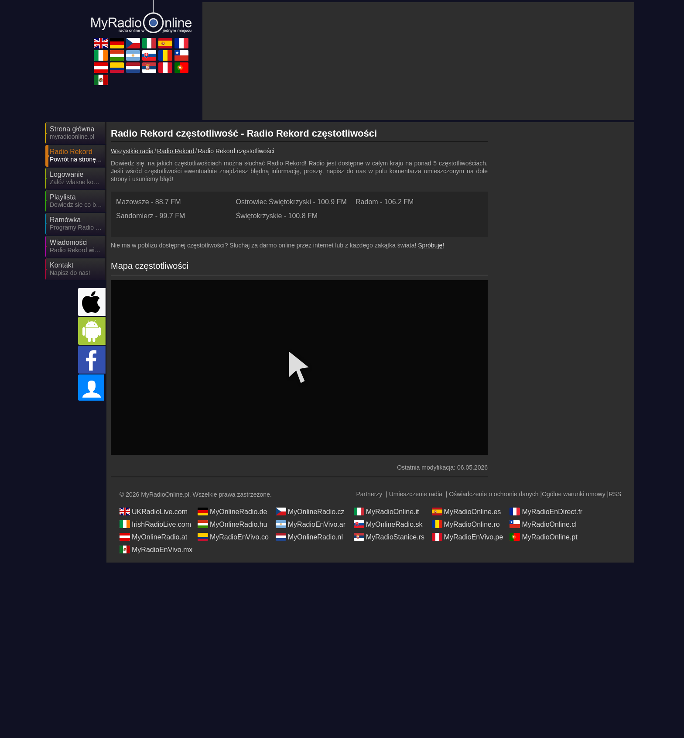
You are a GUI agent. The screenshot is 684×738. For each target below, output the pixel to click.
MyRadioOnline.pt (543, 537)
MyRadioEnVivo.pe (467, 537)
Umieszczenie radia (415, 494)
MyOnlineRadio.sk (388, 524)
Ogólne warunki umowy (573, 494)
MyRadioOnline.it (386, 511)
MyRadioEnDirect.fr (546, 511)
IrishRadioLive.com (155, 524)
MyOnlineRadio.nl (309, 537)
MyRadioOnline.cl (543, 524)
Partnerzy (369, 494)
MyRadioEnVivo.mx (156, 549)
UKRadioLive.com (154, 511)
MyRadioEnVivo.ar (310, 524)
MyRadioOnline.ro (466, 524)
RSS (615, 494)
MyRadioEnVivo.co (233, 537)
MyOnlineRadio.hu (232, 524)
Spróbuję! (431, 245)
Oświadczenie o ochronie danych (493, 494)
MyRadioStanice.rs (389, 537)
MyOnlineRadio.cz (310, 511)
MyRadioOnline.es (466, 511)
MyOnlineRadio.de (232, 511)
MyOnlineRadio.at (153, 537)
